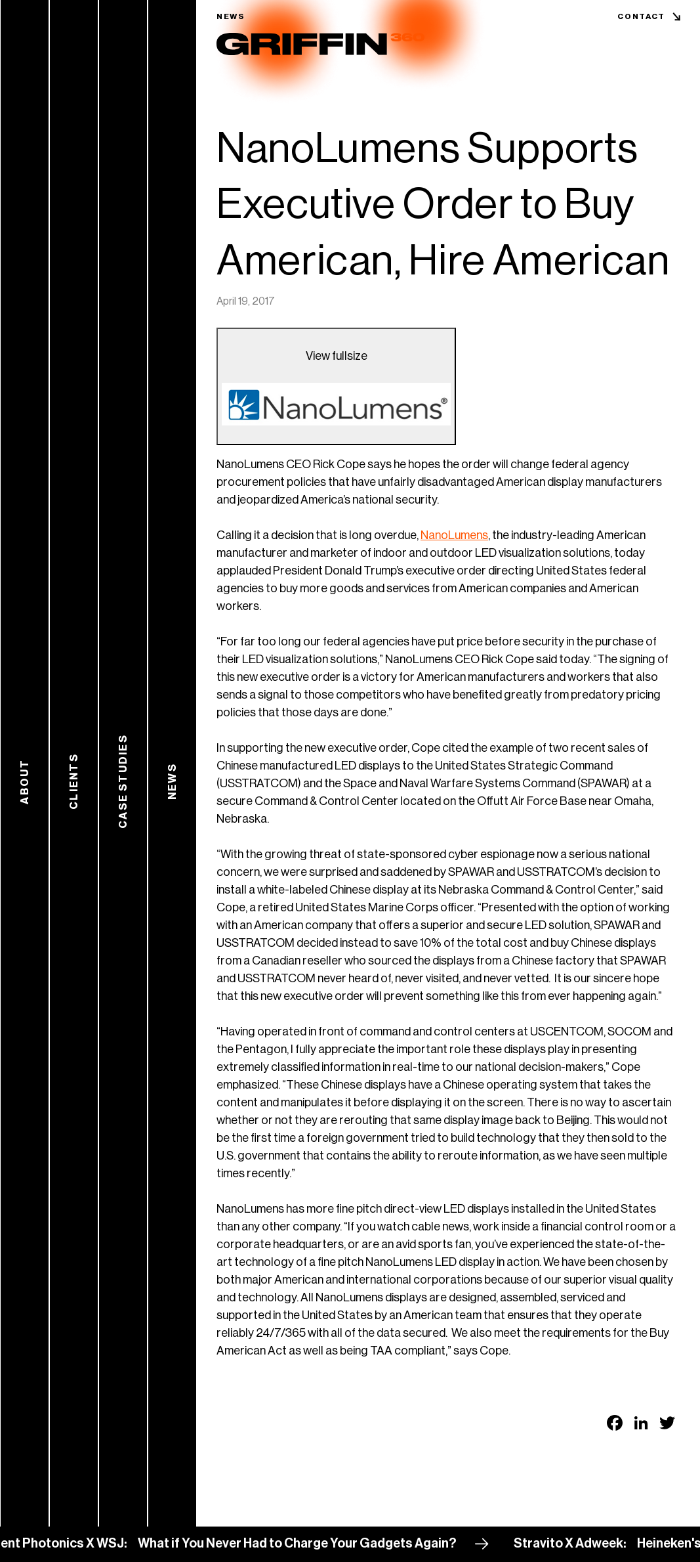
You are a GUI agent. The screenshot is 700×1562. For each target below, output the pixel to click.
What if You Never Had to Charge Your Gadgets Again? (311, 1543)
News (230, 16)
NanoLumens (454, 535)
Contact (641, 16)
